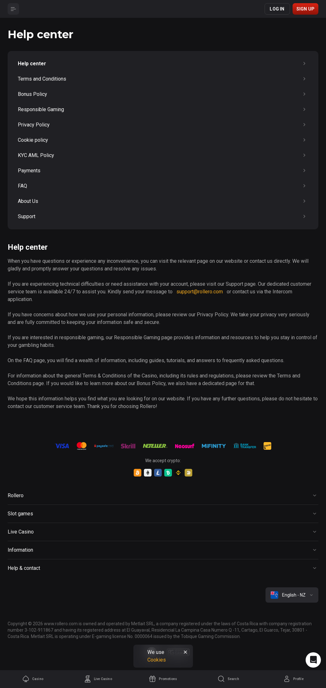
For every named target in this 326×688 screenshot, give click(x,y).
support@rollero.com (199, 292)
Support (163, 216)
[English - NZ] (292, 595)
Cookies (156, 660)
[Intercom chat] (313, 660)
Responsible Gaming (163, 109)
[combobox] (292, 595)
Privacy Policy (163, 125)
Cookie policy (163, 140)
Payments (163, 171)
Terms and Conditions (163, 79)
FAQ (163, 186)
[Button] (13, 9)
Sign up (305, 8)
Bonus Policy (163, 94)
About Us (163, 201)
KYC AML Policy (163, 155)
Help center (163, 64)
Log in (277, 8)
